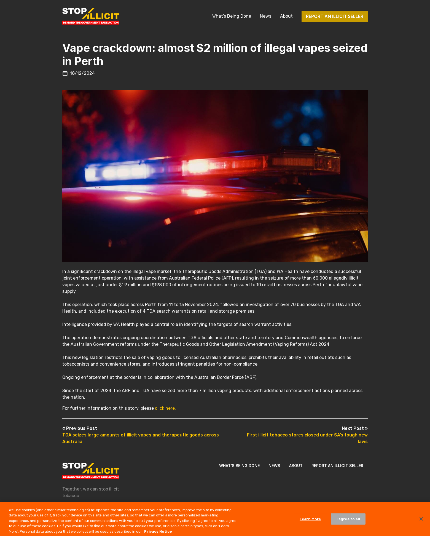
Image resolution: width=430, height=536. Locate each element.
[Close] (421, 521)
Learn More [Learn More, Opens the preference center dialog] (310, 521)
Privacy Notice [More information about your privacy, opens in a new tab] (158, 533)
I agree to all (348, 521)
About (286, 16)
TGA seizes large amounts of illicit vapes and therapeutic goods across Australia (140, 435)
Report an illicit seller (334, 16)
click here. (165, 408)
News (265, 16)
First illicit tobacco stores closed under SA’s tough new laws (307, 435)
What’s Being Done (231, 16)
